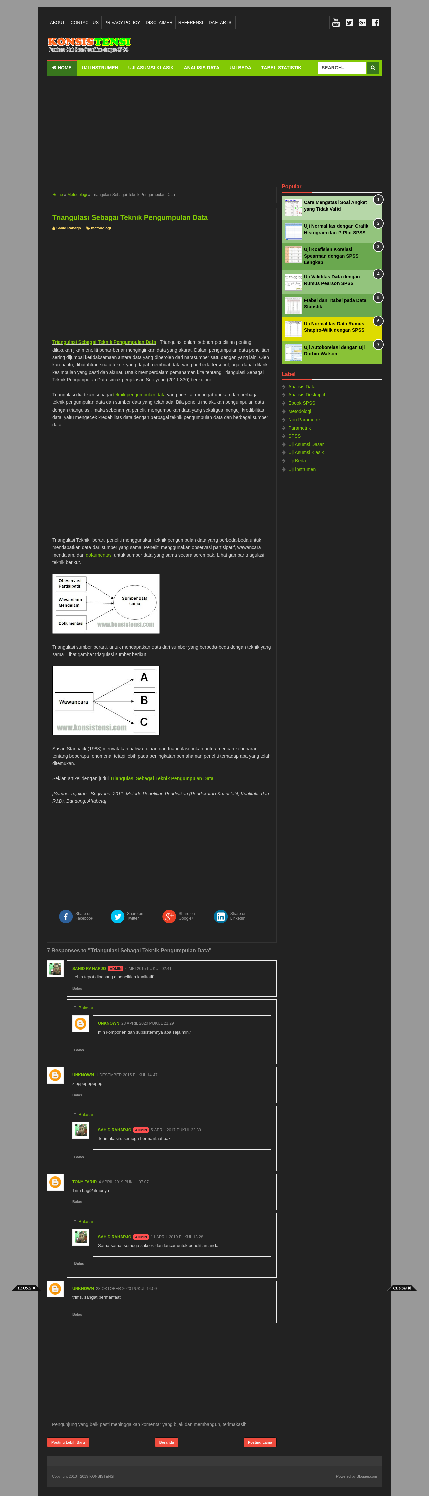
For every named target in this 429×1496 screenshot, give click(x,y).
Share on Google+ (187, 916)
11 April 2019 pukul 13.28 (177, 1237)
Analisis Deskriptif (306, 394)
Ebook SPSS (301, 403)
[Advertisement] (214, 129)
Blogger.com (367, 1476)
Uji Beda (240, 67)
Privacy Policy (122, 22)
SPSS (294, 436)
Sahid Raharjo (89, 968)
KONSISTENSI (101, 1476)
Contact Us (85, 22)
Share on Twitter (135, 916)
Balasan (87, 1007)
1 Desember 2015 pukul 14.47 (127, 1075)
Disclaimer (159, 22)
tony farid (84, 1182)
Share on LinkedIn (238, 916)
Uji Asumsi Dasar (306, 444)
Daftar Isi (221, 22)
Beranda (166, 1442)
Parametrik (299, 428)
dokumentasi (99, 555)
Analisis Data (201, 67)
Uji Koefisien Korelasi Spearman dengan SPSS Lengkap (331, 256)
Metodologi (101, 228)
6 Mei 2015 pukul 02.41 (148, 968)
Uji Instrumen (100, 67)
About (57, 22)
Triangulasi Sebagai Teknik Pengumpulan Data (104, 342)
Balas (77, 988)
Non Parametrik (304, 419)
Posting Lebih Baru (68, 1442)
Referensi (190, 22)
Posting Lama (260, 1442)
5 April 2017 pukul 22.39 (176, 1130)
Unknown (108, 1023)
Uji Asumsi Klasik (151, 67)
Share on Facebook (84, 916)
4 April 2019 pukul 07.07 (124, 1182)
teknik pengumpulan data (139, 394)
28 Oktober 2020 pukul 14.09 (126, 1288)
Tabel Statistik (281, 67)
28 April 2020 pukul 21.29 (147, 1023)
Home (62, 67)
